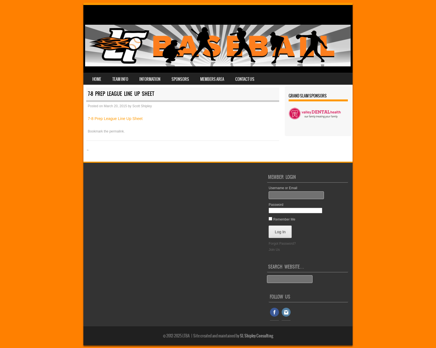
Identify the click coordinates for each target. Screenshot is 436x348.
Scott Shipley (142, 106)
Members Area (212, 79)
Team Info (120, 79)
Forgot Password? (282, 244)
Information (149, 79)
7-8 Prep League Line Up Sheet (115, 118)
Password (276, 205)
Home (96, 79)
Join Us (274, 250)
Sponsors (180, 79)
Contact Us (244, 79)
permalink (116, 131)
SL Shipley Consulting (256, 336)
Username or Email (283, 188)
